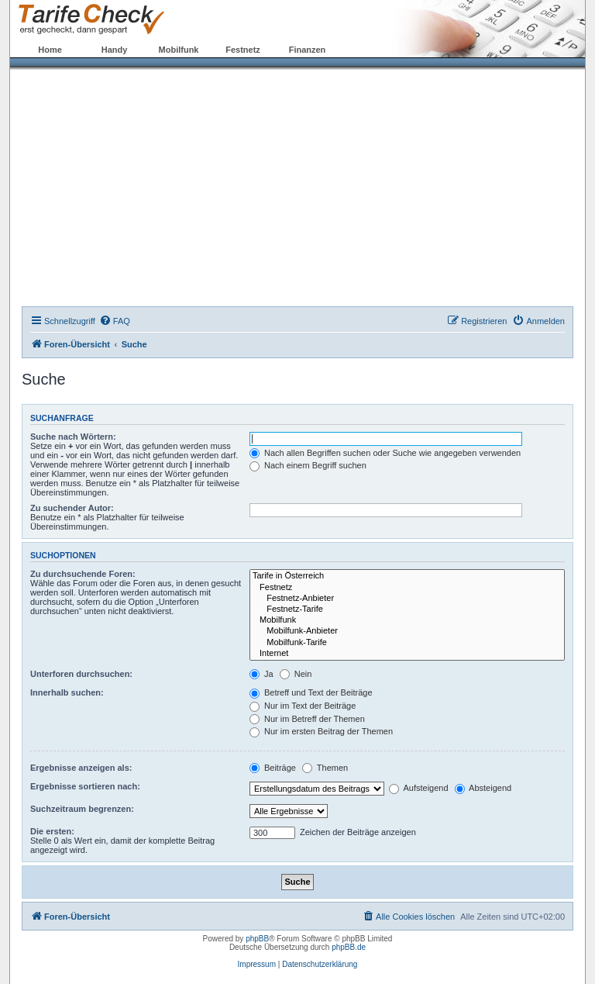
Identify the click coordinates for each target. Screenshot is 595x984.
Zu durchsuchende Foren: (83, 573)
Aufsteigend (419, 787)
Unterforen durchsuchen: (81, 673)
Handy (114, 49)
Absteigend (483, 787)
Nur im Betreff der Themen (307, 718)
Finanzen (307, 49)
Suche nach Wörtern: (73, 436)
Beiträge (272, 767)
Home (50, 49)
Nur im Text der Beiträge (302, 705)
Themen (325, 767)
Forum (371, 49)
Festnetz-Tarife (407, 609)
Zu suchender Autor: (72, 508)
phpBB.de (349, 947)
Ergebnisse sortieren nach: (85, 786)
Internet (407, 653)
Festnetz (242, 49)
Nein (296, 673)
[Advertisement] (297, 190)
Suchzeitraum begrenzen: (82, 808)
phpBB (257, 938)
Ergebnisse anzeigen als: (81, 767)
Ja (261, 673)
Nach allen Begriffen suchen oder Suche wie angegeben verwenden (385, 452)
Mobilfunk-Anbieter (407, 631)
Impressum (257, 964)
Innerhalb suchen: (67, 692)
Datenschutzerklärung (319, 964)
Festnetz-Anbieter (407, 598)
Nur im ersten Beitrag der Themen (321, 731)
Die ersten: (52, 831)
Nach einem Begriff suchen (307, 465)
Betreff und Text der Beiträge (311, 692)
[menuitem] (114, 321)
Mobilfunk (179, 49)
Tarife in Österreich (407, 576)
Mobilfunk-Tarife (407, 642)
